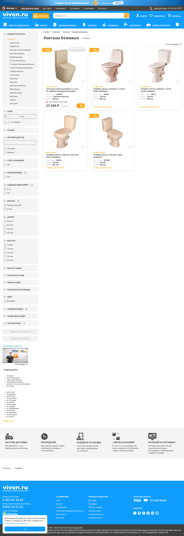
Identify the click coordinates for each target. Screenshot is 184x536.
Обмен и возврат (95, 507)
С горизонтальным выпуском (22, 64)
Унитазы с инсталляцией (20, 50)
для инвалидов (13, 378)
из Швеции (11, 394)
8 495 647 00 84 (14, 500)
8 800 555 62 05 (14, 507)
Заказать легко (94, 511)
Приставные (15, 89)
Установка (74, 8)
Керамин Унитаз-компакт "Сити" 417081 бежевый (157, 90)
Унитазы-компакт (17, 54)
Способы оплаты (95, 518)
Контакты (102, 8)
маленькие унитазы (15, 382)
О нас (58, 500)
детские (10, 386)
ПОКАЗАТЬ (20, 332)
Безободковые (16, 57)
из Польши (11, 400)
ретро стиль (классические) (18, 384)
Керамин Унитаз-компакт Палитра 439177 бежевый (59, 157)
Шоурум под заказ (30, 8)
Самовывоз (61, 8)
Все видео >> (21, 364)
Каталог (46, 32)
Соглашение (61, 507)
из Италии (11, 396)
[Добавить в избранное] (83, 81)
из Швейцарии (13, 408)
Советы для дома (95, 514)
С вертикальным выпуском (21, 68)
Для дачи (14, 103)
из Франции (12, 412)
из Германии (12, 398)
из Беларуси (12, 415)
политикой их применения (16, 523)
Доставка (47, 8)
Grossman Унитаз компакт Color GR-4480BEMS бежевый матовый (63, 90)
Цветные (13, 96)
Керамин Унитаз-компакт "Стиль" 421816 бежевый (106, 90)
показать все (8, 421)
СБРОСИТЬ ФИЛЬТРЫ (20, 339)
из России (11, 392)
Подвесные (14, 46)
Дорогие (13, 82)
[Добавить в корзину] (81, 106)
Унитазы (11, 39)
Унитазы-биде (16, 93)
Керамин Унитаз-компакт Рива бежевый (108, 157)
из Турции (11, 406)
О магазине (89, 8)
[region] (20, 151)
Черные (13, 100)
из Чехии (10, 402)
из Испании (11, 404)
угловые (10, 376)
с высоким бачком (14, 380)
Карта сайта (61, 514)
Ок (25, 529)
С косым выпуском (17, 61)
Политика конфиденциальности (69, 511)
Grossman (7, 468)
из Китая (10, 417)
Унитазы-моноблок (18, 86)
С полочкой (14, 75)
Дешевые (14, 78)
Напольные (14, 43)
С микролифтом (16, 71)
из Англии (11, 410)
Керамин (21, 468)
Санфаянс (57, 32)
